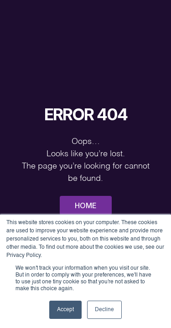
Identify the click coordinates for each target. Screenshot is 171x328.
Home (86, 205)
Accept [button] (65, 310)
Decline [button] (104, 310)
